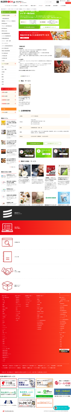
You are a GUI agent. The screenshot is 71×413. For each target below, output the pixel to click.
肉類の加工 (17, 299)
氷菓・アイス (5, 332)
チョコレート (5, 338)
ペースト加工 (18, 313)
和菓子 (4, 339)
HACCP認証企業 (5, 48)
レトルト (4, 329)
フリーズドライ (5, 43)
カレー (4, 320)
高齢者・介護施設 (40, 316)
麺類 (3, 304)
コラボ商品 (27, 297)
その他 (3, 60)
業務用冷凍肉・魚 (5, 355)
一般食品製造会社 (5, 18)
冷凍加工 (17, 315)
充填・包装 (17, 318)
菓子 (3, 330)
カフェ (38, 318)
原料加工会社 (4, 31)
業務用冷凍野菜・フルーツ (7, 353)
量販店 (38, 299)
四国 (2, 67)
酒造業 (38, 315)
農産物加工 (17, 297)
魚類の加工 (17, 300)
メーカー (38, 306)
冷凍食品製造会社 (5, 38)
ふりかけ (4, 325)
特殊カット (17, 302)
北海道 (3, 71)
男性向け (27, 304)
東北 (2, 74)
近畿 (2, 81)
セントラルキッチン (40, 313)
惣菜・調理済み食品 (6, 297)
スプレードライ (18, 306)
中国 (2, 84)
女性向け (27, 306)
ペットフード (5, 346)
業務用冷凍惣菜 (5, 352)
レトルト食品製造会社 (6, 35)
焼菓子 (4, 341)
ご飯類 (4, 302)
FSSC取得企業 (5, 53)
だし (3, 323)
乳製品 (4, 313)
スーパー (38, 297)
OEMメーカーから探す (14, 9)
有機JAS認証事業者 (6, 50)
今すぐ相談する (26, 239)
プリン (4, 345)
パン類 (4, 300)
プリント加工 (18, 316)
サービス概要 (38, 239)
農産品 (4, 306)
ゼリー (4, 318)
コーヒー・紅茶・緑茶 (6, 40)
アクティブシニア (28, 300)
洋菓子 (4, 343)
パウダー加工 (18, 311)
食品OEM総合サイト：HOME (5, 9)
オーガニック (28, 299)
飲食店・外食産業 (40, 308)
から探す (6, 15)
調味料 (4, 322)
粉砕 (16, 308)
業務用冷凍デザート (6, 357)
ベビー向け (27, 302)
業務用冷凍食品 (5, 350)
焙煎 (16, 309)
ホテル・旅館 (39, 302)
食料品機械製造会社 (6, 33)
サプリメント (5, 315)
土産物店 (38, 300)
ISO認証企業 (4, 58)
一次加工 (4, 359)
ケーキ (4, 334)
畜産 (3, 311)
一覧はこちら (13, 166)
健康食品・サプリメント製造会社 (24, 9)
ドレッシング (5, 327)
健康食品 (4, 309)
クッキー (4, 336)
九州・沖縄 (4, 69)
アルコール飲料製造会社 (7, 26)
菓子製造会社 (4, 28)
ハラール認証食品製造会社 (7, 45)
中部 (2, 79)
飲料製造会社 (4, 23)
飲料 (3, 299)
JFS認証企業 (4, 55)
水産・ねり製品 (5, 308)
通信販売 (38, 304)
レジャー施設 (39, 309)
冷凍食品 (4, 316)
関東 (2, 76)
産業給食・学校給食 (40, 311)
